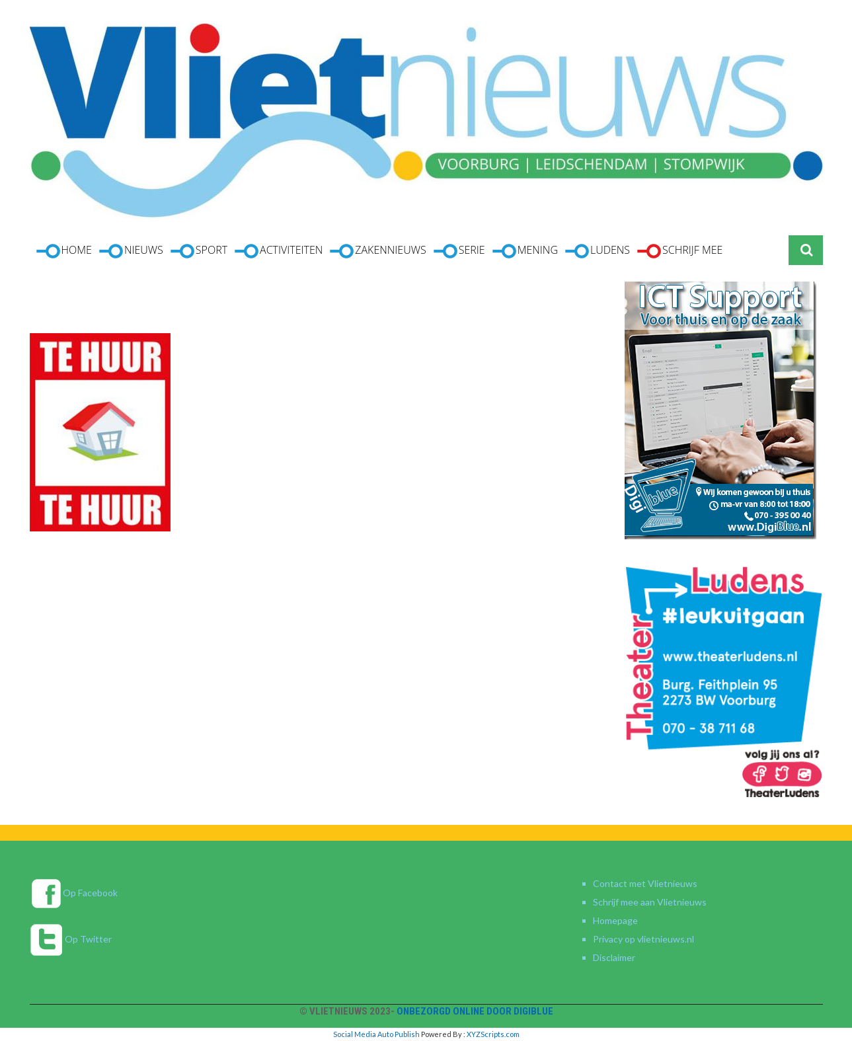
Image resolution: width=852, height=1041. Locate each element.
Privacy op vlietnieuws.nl (643, 939)
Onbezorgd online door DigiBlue (475, 1011)
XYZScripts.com (493, 1034)
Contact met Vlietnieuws (645, 883)
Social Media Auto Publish (376, 1034)
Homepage (615, 920)
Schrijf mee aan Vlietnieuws (650, 901)
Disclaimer (614, 957)
